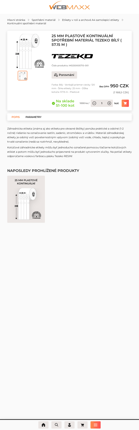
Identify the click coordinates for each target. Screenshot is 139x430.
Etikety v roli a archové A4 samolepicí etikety (90, 20)
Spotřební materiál (44, 20)
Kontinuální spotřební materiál (26, 23)
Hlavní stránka (16, 20)
